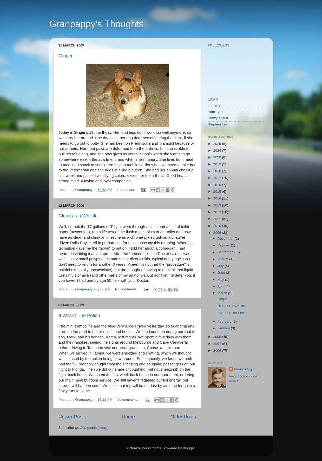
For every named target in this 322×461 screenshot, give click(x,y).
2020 (217, 157)
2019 (217, 164)
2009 (217, 233)
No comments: (127, 289)
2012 (217, 212)
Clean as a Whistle (78, 215)
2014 (217, 198)
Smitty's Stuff (218, 118)
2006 (217, 350)
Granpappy (243, 369)
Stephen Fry (217, 124)
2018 (217, 171)
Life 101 (214, 106)
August (223, 259)
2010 (217, 226)
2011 (217, 219)
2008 (217, 337)
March (223, 293)
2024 (217, 150)
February (225, 321)
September (227, 252)
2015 (217, 191)
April (222, 286)
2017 (217, 178)
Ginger (66, 55)
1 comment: (126, 190)
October (224, 245)
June (222, 273)
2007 (217, 344)
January (224, 328)
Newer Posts (72, 416)
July (221, 266)
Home (128, 416)
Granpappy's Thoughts (96, 24)
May (221, 280)
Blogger (189, 448)
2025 (217, 144)
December (226, 238)
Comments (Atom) (94, 428)
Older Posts (183, 416)
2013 (217, 205)
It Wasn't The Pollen (79, 315)
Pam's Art (215, 112)
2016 (217, 185)
